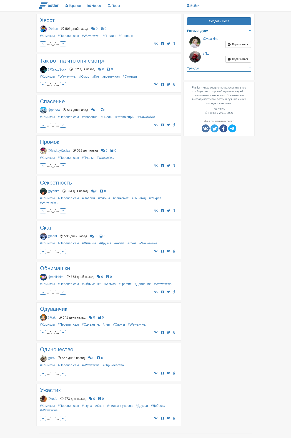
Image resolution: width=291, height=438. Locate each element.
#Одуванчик (91, 324)
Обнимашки (55, 268)
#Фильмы (89, 243)
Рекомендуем (197, 31)
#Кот (95, 76)
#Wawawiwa (91, 36)
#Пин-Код (139, 198)
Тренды (193, 68)
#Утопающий (124, 117)
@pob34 (54, 110)
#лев (106, 324)
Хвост (47, 20)
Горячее (73, 6)
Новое (94, 6)
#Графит (125, 284)
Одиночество (56, 349)
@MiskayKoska (59, 150)
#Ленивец (126, 36)
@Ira (51, 358)
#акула (119, 243)
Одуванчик (53, 309)
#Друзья (105, 243)
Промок (49, 142)
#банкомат (121, 198)
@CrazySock (57, 69)
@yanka (54, 191)
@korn (207, 53)
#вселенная (111, 76)
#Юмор (84, 76)
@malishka (55, 276)
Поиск (116, 6)
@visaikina (210, 39)
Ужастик (50, 390)
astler (49, 5)
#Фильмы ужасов (120, 406)
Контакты (220, 109)
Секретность (56, 183)
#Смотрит (130, 76)
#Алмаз (109, 284)
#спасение (90, 117)
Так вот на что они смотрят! (75, 61)
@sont (52, 236)
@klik (51, 317)
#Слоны (104, 198)
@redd (52, 398)
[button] (210, 6)
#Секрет (155, 198)
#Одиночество (113, 365)
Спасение (52, 101)
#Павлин (109, 36)
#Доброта (158, 406)
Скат (46, 228)
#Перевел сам (68, 36)
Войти (193, 6)
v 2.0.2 (221, 112)
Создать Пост (219, 21)
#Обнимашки (91, 284)
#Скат (132, 243)
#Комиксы (47, 36)
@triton (53, 28)
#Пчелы (106, 117)
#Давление (143, 284)
